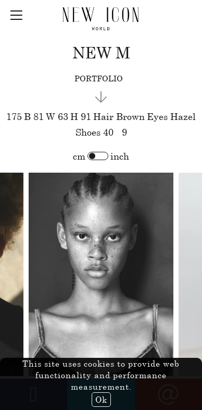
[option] (101, 275)
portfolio (98, 78)
